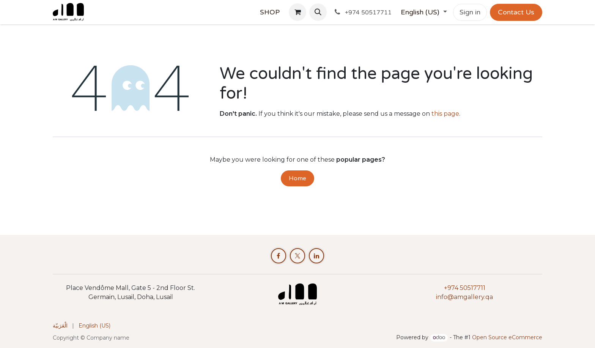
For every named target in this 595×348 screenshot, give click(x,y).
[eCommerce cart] (297, 12)
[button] (318, 12)
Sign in (470, 12)
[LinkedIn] (316, 255)
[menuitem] (270, 12)
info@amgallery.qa (464, 297)
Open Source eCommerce (507, 337)
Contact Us (516, 12)
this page (445, 113)
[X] (297, 255)
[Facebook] (278, 255)
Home (297, 178)
